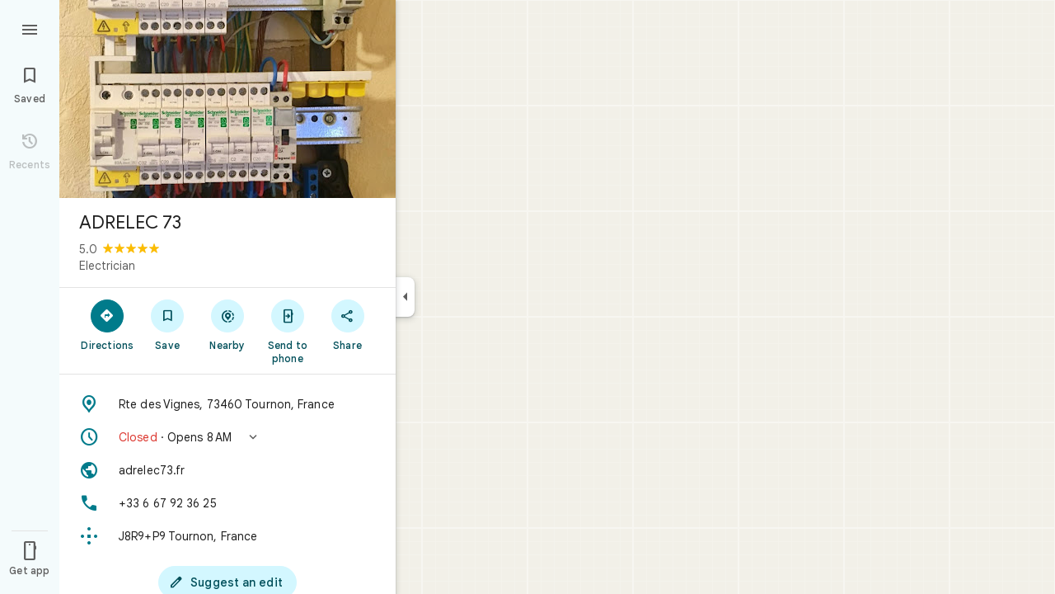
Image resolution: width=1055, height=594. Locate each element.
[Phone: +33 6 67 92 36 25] (227, 503)
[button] (227, 437)
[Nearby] (228, 324)
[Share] (347, 324)
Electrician (107, 265)
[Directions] (107, 324)
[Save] (168, 324)
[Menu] (29, 28)
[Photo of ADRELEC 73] (227, 99)
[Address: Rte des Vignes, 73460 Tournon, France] (227, 404)
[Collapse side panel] (405, 297)
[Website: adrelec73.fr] (227, 470)
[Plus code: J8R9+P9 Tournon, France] (227, 536)
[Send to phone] (287, 330)
